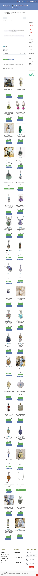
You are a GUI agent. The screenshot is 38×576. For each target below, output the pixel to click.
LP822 (20, 533)
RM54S (9, 138)
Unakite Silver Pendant (20, 251)
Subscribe (27, 567)
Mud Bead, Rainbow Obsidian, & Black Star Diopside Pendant (8, 531)
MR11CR (20, 138)
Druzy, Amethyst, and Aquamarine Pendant (8, 508)
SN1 (20, 486)
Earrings (30, 35)
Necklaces (31, 23)
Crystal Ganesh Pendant (20, 530)
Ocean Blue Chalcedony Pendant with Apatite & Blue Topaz (8, 183)
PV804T (9, 486)
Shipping (3, 552)
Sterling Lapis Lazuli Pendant (9, 299)
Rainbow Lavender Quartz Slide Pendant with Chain (9, 276)
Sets (30, 47)
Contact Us (17, 560)
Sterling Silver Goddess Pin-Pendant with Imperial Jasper (20, 90)
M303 (9, 393)
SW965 (9, 440)
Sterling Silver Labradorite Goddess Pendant (20, 462)
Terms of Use (4, 560)
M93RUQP (20, 324)
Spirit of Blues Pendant (20, 182)
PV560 (20, 371)
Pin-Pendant (31, 38)
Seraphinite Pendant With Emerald (20, 508)
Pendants (31, 22)
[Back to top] (37, 575)
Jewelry (30, 19)
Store (2, 562)
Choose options (8, 188)
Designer (31, 28)
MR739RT (20, 277)
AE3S (8, 254)
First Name (27, 560)
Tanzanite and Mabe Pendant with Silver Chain (20, 229)
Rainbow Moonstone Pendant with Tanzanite (20, 275)
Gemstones (31, 56)
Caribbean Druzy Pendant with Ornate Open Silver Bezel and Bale (20, 160)
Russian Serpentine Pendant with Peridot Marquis (8, 113)
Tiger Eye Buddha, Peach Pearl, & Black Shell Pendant (20, 345)
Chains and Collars (31, 31)
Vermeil (30, 49)
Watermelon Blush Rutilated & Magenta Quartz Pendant (9, 322)
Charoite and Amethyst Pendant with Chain (20, 206)
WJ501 (20, 348)
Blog (30, 58)
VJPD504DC (20, 163)
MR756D (9, 463)
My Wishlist (29, 1)
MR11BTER (8, 91)
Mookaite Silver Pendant (9, 391)
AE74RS (9, 115)
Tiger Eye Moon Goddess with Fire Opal (9, 485)
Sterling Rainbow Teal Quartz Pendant (8, 438)
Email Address (27, 556)
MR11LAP (20, 441)
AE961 (9, 208)
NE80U (21, 254)
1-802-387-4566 (17, 562)
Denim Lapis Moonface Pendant (8, 461)
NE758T (9, 370)
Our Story (31, 61)
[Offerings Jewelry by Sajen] (6, 6)
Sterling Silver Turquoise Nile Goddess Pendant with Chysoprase (9, 160)
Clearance (31, 46)
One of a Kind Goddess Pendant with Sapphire (8, 136)
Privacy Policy (4, 556)
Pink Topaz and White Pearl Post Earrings (20, 113)
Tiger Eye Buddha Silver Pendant (20, 299)
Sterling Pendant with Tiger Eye (8, 368)
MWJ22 (9, 162)
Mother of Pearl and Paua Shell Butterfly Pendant (21, 392)
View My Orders (18, 557)
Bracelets (31, 33)
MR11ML (20, 394)
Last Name (27, 564)
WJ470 (9, 185)
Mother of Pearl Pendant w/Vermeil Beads (21, 415)
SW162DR (8, 348)
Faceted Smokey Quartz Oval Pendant (9, 252)
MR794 (21, 184)
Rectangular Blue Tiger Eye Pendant (8, 90)
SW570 (9, 278)
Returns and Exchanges (5, 554)
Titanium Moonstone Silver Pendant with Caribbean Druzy (9, 206)
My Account (17, 552)
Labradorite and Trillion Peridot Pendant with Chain (9, 229)
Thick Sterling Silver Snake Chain (21, 485)
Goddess (31, 36)
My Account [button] (34, 1)
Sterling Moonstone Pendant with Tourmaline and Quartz (20, 369)
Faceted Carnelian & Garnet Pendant (9, 415)
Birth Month (31, 53)
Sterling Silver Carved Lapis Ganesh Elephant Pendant (20, 438)
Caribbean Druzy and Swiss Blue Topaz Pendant (9, 345)
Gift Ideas (31, 39)
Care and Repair (4, 558)
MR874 (21, 92)
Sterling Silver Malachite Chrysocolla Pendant (20, 136)
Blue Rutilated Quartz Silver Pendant (20, 322)
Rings (30, 21)
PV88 (20, 300)
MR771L (9, 300)
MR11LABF (20, 464)
